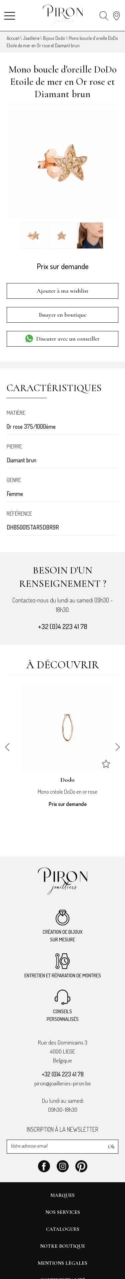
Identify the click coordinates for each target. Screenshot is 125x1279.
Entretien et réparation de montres (62, 966)
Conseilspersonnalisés (63, 1005)
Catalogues (62, 1229)
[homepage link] (63, 16)
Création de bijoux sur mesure (63, 926)
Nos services (62, 1212)
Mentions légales (62, 1263)
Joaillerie (31, 38)
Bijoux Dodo (54, 38)
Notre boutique (62, 1246)
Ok (111, 1146)
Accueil (13, 38)
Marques (62, 1195)
